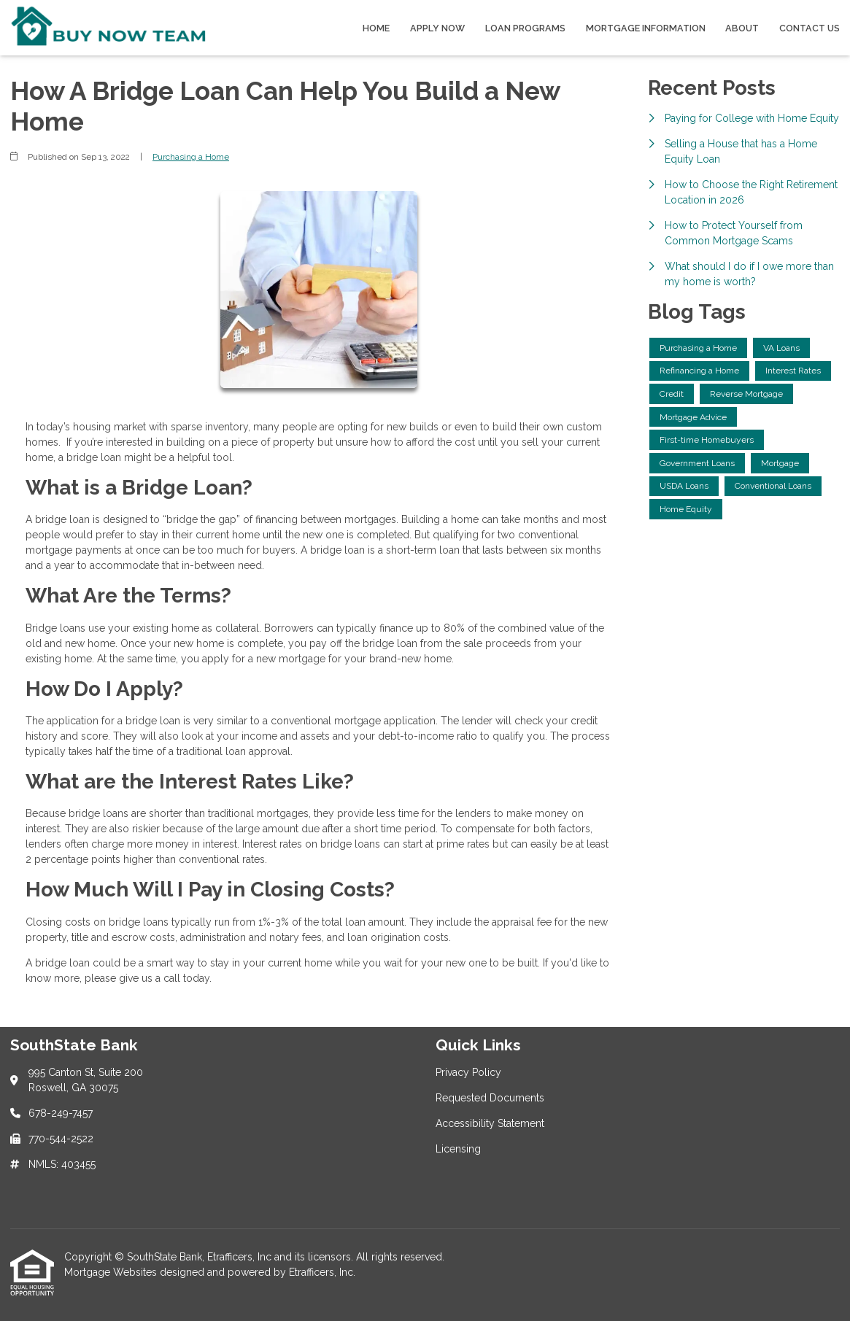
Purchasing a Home (190, 157)
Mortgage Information (646, 28)
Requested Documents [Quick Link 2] (490, 1098)
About (742, 28)
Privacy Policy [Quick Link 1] (468, 1072)
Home (376, 28)
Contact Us (809, 28)
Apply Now (437, 28)
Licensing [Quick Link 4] (458, 1149)
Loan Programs (525, 28)
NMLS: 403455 (62, 1164)
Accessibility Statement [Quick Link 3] (490, 1123)
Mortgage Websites (112, 1272)
